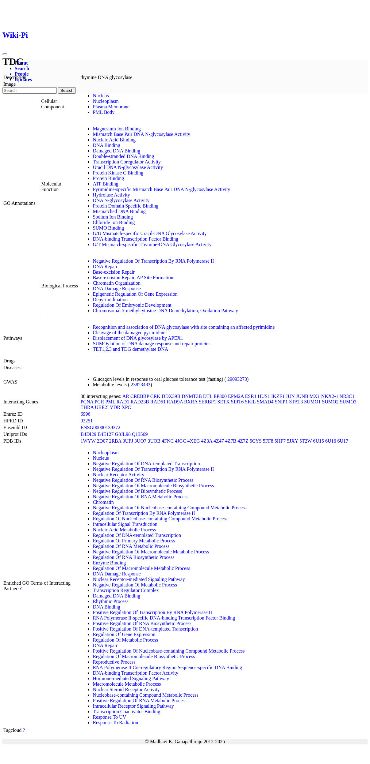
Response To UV (109, 717)
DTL (208, 396)
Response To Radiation (115, 722)
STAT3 (296, 401)
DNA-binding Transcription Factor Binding (135, 239)
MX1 (315, 396)
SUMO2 (330, 401)
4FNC (168, 441)
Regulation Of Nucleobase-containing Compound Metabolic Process (160, 518)
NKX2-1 (329, 396)
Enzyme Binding (109, 562)
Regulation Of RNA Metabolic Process (131, 546)
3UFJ (127, 441)
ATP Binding (105, 183)
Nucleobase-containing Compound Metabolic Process (145, 695)
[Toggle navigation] (4, 54)
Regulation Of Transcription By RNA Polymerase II (144, 513)
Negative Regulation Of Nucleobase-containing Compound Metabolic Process (169, 507)
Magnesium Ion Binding (117, 128)
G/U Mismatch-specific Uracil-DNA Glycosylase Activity (149, 233)
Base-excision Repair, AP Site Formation (133, 277)
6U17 (343, 441)
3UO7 (140, 441)
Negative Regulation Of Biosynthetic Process (137, 491)
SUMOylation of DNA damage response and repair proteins (151, 343)
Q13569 (140, 434)
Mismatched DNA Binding (119, 211)
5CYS (256, 441)
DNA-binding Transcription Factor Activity (135, 673)
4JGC (180, 441)
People (22, 74)
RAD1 (123, 401)
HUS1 (264, 396)
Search (22, 68)
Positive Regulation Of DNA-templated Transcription (145, 628)
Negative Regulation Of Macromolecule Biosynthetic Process (153, 485)
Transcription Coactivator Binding (126, 711)
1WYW (87, 441)
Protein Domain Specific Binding (125, 205)
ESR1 (250, 396)
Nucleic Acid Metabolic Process (124, 529)
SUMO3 (348, 401)
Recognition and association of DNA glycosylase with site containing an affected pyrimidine (184, 327)
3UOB (154, 441)
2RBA (115, 441)
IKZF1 (278, 396)
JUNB (302, 396)
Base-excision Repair (113, 272)
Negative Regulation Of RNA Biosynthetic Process (143, 480)
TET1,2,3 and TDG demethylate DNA (130, 349)
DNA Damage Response (117, 288)
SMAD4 (265, 401)
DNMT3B (192, 396)
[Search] (29, 90)
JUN (290, 396)
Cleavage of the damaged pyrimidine (129, 332)
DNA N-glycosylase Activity (121, 200)
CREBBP (139, 396)
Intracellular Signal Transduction (125, 524)
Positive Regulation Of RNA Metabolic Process (139, 700)
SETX (224, 401)
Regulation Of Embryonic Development (132, 305)
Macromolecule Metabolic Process (127, 684)
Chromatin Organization (117, 283)
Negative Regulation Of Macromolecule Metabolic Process (151, 551)
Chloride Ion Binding (114, 222)
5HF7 (280, 441)
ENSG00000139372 (100, 427)
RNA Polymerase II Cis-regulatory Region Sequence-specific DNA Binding (167, 667)
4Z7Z (243, 441)
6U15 (318, 441)
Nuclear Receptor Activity (118, 474)
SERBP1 (207, 401)
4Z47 (219, 441)
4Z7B (230, 441)
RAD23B (139, 401)
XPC (126, 407)
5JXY (292, 441)
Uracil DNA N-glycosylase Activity (128, 167)
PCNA (86, 401)
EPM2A (236, 396)
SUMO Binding (108, 227)
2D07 (102, 441)
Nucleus (101, 95)
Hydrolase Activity (111, 194)
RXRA (191, 401)
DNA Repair (105, 266)
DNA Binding (106, 145)
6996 (85, 414)
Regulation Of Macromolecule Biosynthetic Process (144, 656)
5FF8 (268, 441)
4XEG (193, 441)
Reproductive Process (114, 662)
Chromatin (103, 502)
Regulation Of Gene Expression (124, 634)
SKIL (250, 401)
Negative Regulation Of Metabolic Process (135, 584)
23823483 (140, 384)
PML (110, 401)
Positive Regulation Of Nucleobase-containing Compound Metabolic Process (169, 651)
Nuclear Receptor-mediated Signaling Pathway (139, 579)
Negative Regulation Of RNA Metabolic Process (140, 496)
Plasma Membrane (111, 106)
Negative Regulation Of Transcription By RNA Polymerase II (153, 261)
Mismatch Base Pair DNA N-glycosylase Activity (141, 134)
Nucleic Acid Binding (114, 139)
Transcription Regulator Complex (126, 590)
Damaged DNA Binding (116, 150)
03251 (86, 420)
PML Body (103, 112)
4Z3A (206, 441)
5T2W (305, 441)
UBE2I (102, 407)
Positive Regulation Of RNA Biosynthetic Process (142, 623)
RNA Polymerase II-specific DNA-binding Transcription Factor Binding (164, 617)
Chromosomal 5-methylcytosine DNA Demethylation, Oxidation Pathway (165, 310)
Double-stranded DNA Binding (123, 156)
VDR (115, 407)
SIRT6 (237, 401)
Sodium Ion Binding (113, 216)
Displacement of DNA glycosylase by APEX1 (138, 338)
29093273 (237, 379)
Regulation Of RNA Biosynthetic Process (133, 557)
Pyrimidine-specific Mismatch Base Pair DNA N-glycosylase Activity (161, 189)
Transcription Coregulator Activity (127, 161)
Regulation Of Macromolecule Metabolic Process (141, 568)
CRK (155, 396)
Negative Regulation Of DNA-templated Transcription (146, 463)
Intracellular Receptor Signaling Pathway (133, 706)
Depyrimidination (110, 299)
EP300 (220, 396)
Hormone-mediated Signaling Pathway (131, 678)
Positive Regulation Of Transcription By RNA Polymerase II (152, 612)
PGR (99, 401)
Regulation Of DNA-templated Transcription (137, 535)
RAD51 (158, 401)
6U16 (330, 441)
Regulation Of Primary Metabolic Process (134, 540)
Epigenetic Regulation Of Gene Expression (135, 294)
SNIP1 (281, 401)
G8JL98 (123, 434)
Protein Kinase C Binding (118, 172)
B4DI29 (88, 434)
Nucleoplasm (105, 101)
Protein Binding (108, 178)
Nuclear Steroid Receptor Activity (126, 689)
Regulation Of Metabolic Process (125, 639)
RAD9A (175, 401)
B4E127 (106, 434)
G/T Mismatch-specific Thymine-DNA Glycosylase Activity (152, 244)
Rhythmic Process (110, 601)
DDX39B (171, 396)
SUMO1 (312, 401)
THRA (87, 407)
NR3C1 (347, 396)
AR (125, 396)
